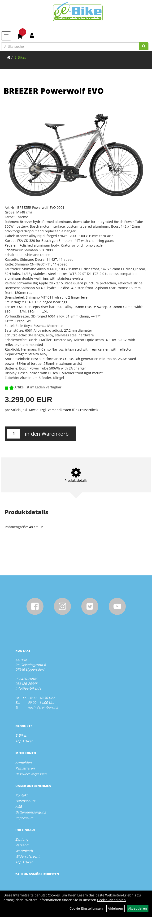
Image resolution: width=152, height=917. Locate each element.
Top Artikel (23, 741)
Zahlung (21, 839)
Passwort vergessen (31, 774)
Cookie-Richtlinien (111, 900)
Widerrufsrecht (27, 856)
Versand (21, 845)
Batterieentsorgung (30, 812)
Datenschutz (25, 801)
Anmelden (23, 762)
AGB (18, 806)
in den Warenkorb (47, 433)
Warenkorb (24, 850)
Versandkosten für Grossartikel (72, 410)
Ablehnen (115, 908)
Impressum (24, 818)
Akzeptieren (137, 908)
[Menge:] (13, 434)
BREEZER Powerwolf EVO (54, 90)
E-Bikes (20, 57)
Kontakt (21, 795)
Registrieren (25, 768)
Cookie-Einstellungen (86, 908)
